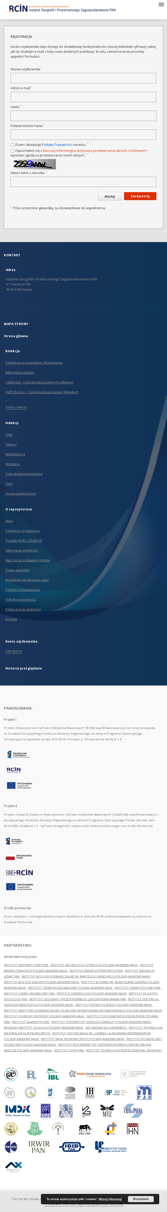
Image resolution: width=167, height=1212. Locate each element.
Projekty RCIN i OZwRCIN (23, 540)
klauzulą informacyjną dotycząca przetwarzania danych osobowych (94, 150)
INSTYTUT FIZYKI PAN (69, 1050)
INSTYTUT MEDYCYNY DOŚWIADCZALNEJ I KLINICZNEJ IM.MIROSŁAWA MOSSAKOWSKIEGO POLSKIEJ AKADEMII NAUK (83, 1010)
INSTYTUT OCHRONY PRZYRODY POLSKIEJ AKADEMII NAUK (44, 1016)
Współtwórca (15, 454)
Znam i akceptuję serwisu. (52, 144)
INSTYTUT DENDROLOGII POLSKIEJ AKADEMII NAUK (92, 993)
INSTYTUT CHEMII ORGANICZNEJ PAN (29, 993)
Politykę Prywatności (57, 144)
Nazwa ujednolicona (20, 493)
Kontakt (11, 619)
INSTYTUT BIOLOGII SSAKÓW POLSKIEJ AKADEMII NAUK (42, 982)
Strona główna (16, 336)
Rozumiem (141, 1199)
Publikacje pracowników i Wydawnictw (33, 362)
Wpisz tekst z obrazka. (29, 173)
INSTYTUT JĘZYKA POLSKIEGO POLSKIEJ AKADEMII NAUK (114, 1005)
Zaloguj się (13, 651)
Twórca (11, 444)
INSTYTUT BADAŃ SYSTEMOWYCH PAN (96, 971)
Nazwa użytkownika (26, 69)
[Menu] (161, 4)
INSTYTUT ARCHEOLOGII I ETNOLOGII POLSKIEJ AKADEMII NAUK (94, 965)
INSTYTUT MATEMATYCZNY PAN (26, 965)
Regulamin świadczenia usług (27, 580)
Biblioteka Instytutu (19, 372)
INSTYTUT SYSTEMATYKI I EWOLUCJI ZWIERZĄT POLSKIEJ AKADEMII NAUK (101, 1022)
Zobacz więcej (16, 407)
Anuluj (110, 196)
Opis (8, 483)
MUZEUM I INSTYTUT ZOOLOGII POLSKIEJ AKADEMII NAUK (44, 1027)
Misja (9, 521)
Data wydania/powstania (23, 474)
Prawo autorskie (17, 570)
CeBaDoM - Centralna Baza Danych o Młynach (39, 382)
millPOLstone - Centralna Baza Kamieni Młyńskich (41, 392)
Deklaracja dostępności (23, 609)
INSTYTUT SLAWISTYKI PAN (31, 1022)
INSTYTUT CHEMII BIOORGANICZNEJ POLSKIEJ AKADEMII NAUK (70, 988)
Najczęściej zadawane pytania (27, 560)
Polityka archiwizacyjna (22, 590)
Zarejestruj (140, 196)
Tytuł (9, 434)
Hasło (16, 107)
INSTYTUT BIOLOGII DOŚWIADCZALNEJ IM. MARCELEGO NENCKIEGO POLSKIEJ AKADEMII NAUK (86, 976)
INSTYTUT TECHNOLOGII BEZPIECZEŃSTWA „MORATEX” (124, 1050)
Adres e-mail (21, 88)
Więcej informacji (110, 1199)
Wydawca (12, 464)
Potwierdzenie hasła (28, 126)
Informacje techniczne (21, 550)
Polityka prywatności (20, 599)
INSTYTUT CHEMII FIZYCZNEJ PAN (138, 988)
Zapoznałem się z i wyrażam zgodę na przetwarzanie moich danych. (79, 152)
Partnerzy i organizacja (22, 531)
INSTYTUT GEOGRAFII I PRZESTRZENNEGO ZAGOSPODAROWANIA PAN (77, 999)
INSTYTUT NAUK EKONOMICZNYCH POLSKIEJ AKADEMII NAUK (83, 1039)
